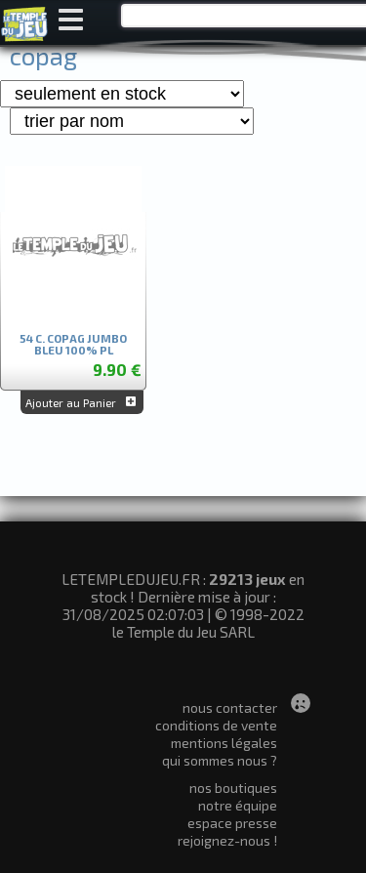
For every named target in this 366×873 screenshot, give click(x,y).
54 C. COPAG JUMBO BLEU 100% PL (73, 344)
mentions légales (224, 742)
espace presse (232, 822)
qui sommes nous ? (219, 760)
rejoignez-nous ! (227, 840)
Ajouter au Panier (82, 402)
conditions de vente (216, 725)
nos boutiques (233, 787)
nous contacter (230, 707)
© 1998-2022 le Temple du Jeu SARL (208, 623)
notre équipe (237, 805)
